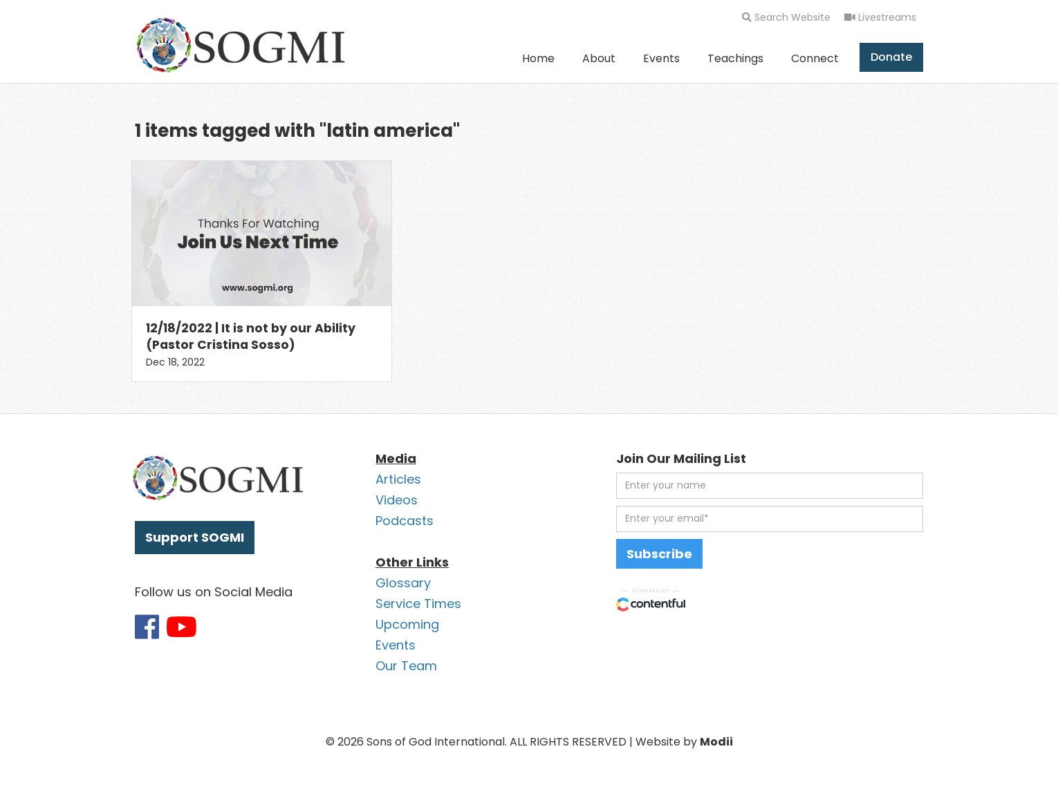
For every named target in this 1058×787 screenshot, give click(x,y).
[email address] (769, 519)
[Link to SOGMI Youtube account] (181, 627)
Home (538, 58)
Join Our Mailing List (681, 458)
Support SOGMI (194, 537)
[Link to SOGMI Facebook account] (147, 627)
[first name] (769, 486)
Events (661, 58)
